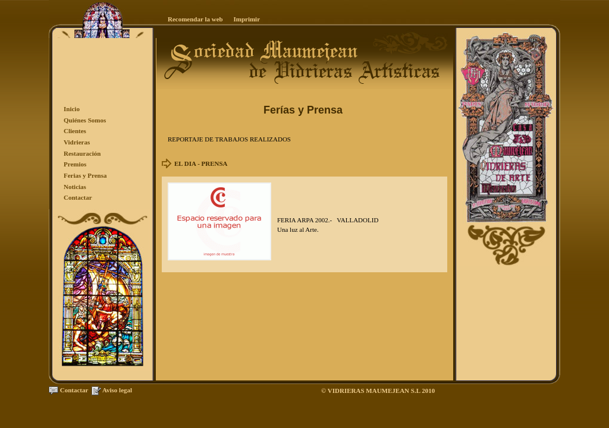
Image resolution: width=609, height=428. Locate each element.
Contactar (78, 197)
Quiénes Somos (85, 120)
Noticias (75, 186)
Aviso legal (117, 390)
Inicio (72, 108)
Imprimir (246, 19)
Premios (75, 164)
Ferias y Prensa (85, 175)
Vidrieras (77, 142)
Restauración (82, 153)
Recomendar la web (195, 19)
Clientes (75, 130)
